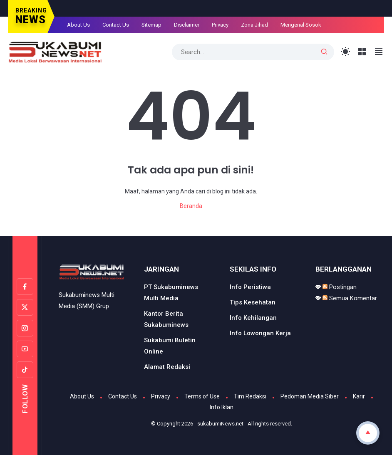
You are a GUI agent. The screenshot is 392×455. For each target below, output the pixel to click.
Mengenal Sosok (300, 25)
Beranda (191, 206)
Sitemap (151, 25)
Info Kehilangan (253, 317)
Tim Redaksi (250, 396)
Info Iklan (221, 407)
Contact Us (115, 25)
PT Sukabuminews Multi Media (171, 292)
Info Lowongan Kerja (260, 333)
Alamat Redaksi (167, 367)
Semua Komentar (350, 298)
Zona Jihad (254, 25)
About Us (78, 25)
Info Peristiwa (250, 287)
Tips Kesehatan (252, 302)
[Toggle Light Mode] (345, 52)
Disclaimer (186, 25)
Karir (359, 396)
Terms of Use (202, 396)
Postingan (340, 287)
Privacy (220, 25)
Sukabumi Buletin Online (170, 345)
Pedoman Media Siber (309, 396)
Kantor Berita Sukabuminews (166, 319)
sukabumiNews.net (220, 423)
